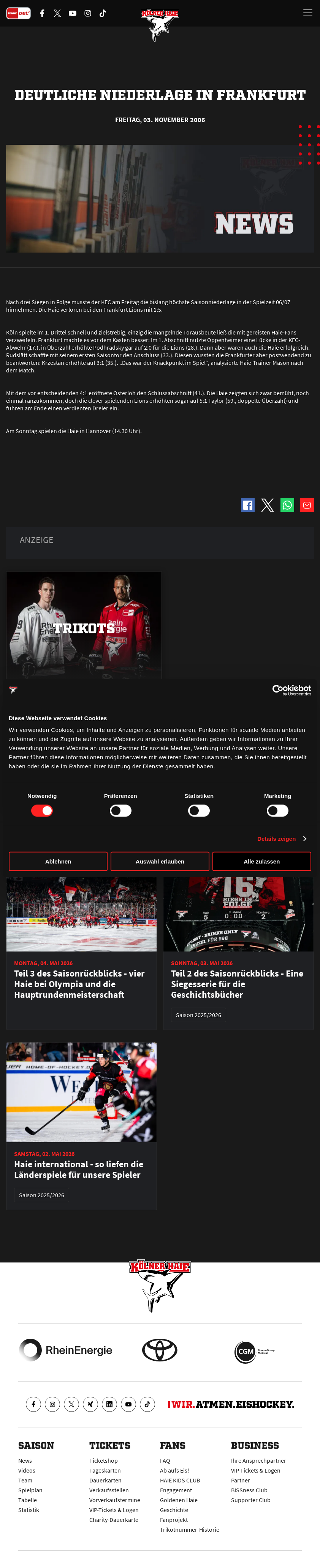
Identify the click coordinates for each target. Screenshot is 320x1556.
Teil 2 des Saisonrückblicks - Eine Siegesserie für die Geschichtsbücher (237, 984)
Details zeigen (276, 838)
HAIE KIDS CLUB (180, 1480)
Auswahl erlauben (160, 861)
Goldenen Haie (179, 1500)
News (25, 1460)
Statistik (28, 1510)
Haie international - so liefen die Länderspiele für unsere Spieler (78, 1169)
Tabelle (27, 1500)
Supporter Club (251, 1500)
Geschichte (174, 1510)
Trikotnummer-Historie (189, 1529)
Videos (26, 1470)
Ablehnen (58, 861)
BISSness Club (249, 1490)
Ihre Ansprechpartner (258, 1460)
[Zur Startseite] (160, 26)
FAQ (165, 1460)
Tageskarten (105, 1470)
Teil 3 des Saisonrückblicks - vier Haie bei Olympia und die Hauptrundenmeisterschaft (79, 984)
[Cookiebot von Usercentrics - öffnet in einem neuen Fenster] (278, 690)
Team (25, 1480)
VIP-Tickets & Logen (114, 1510)
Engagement (176, 1490)
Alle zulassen (262, 861)
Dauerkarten (105, 1480)
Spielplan (30, 1490)
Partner (240, 1480)
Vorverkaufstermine (114, 1500)
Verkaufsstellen (109, 1490)
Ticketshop (103, 1460)
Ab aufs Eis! (174, 1470)
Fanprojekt (174, 1519)
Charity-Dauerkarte (113, 1519)
